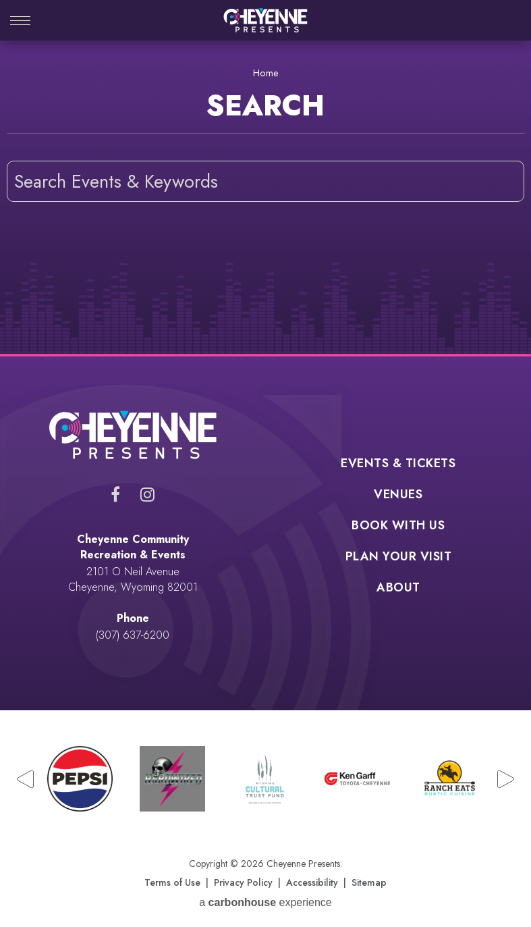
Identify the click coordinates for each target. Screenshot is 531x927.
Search (504, 180)
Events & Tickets (398, 464)
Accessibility (312, 882)
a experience (265, 902)
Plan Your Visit (398, 557)
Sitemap (369, 882)
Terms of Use (172, 882)
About (398, 588)
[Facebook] (115, 494)
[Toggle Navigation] (20, 22)
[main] (265, 197)
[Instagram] (147, 494)
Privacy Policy (243, 882)
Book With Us (398, 526)
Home (266, 73)
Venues (398, 495)
